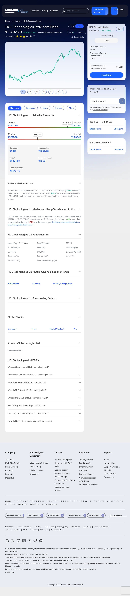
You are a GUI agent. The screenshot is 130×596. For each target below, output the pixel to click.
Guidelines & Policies (88, 484)
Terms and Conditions (100, 110)
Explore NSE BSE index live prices (65, 481)
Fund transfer (85, 463)
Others (12, 504)
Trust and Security (101, 527)
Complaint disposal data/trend (87, 479)
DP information (86, 467)
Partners (54, 10)
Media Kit (9, 478)
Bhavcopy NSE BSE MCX (63, 464)
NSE (46, 527)
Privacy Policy (116, 107)
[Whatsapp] (41, 541)
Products (35, 10)
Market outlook (37, 470)
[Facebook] (7, 541)
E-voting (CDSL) (57, 530)
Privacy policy (62, 527)
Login (115, 9)
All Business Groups (49, 504)
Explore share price (63, 459)
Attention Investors (12, 530)
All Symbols (22, 504)
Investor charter (86, 474)
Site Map (38, 527)
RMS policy (75, 527)
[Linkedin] (24, 541)
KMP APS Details (12, 463)
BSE (52, 527)
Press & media (11, 467)
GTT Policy (87, 527)
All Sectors (34, 504)
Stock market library (39, 463)
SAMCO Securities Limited (15, 549)
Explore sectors (61, 470)
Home (7, 21)
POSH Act (44, 530)
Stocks (17, 21)
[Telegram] (35, 541)
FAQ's (106, 459)
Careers (9, 470)
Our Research (24, 11)
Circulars (83, 470)
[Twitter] (13, 541)
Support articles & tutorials (112, 468)
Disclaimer (9, 527)
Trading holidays (86, 459)
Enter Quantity (106, 35)
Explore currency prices (62, 488)
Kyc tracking (109, 463)
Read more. (10, 572)
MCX (25, 530)
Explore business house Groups (62, 475)
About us (9, 459)
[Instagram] (18, 541)
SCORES (33, 530)
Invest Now (106, 75)
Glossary (34, 474)
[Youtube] (29, 541)
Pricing (45, 10)
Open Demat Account (99, 10)
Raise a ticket (110, 473)
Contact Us (109, 477)
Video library (35, 466)
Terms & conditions (24, 527)
